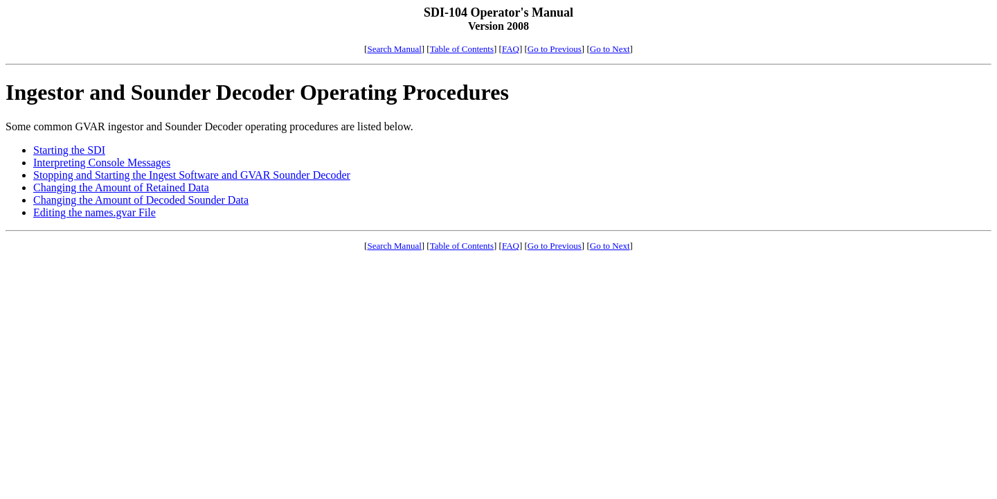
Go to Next (610, 49)
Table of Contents (462, 49)
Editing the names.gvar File (94, 212)
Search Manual (394, 49)
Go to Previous (555, 49)
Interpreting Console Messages (101, 162)
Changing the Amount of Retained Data (121, 187)
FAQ (510, 49)
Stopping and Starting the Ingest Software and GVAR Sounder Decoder (191, 175)
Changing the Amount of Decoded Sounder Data (141, 200)
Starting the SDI (69, 150)
